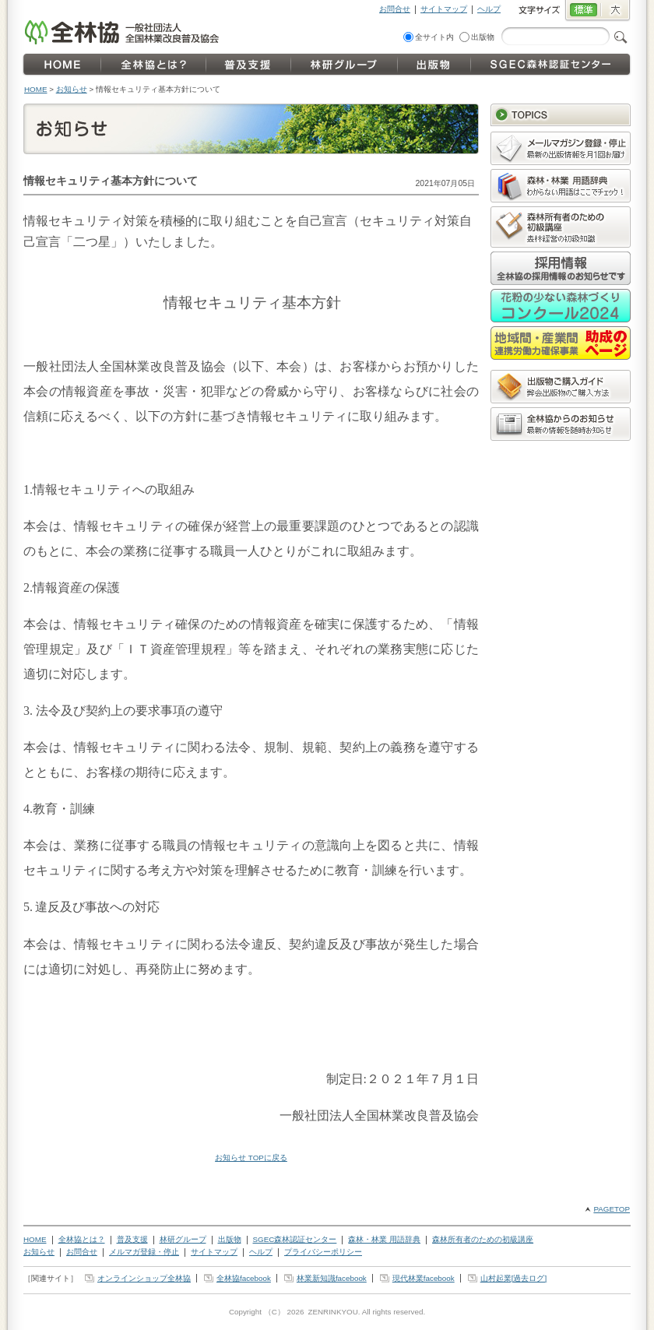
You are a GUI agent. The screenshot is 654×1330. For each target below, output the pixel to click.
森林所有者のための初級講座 (482, 1239)
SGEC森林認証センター (295, 1239)
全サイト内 (434, 37)
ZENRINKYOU (332, 1311)
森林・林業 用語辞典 (384, 1239)
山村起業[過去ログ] (513, 1278)
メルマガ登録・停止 (144, 1251)
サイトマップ (443, 9)
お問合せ (394, 9)
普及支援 (132, 1239)
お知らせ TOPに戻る (251, 1157)
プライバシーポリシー (323, 1251)
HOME (35, 89)
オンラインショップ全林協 (144, 1278)
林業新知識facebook (332, 1278)
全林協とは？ (81, 1239)
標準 (582, 11)
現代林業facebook (423, 1278)
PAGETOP (611, 1209)
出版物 (482, 37)
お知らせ (71, 89)
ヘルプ (489, 9)
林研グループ (183, 1239)
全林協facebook (243, 1278)
